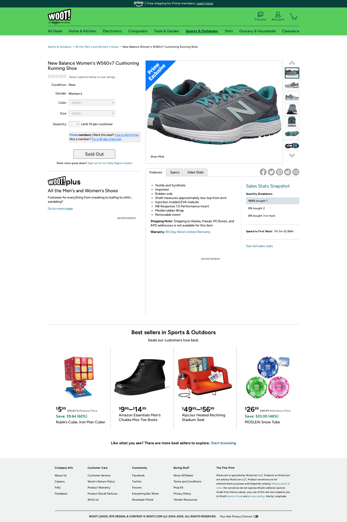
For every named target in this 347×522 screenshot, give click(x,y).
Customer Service (99, 475)
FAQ (57, 487)
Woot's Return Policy (101, 481)
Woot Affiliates (183, 475)
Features (155, 172)
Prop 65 (178, 487)
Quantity (59, 124)
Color (62, 103)
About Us (61, 475)
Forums (260, 16)
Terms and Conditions (187, 481)
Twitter (137, 481)
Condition (58, 85)
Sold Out (94, 154)
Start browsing (223, 443)
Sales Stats (195, 172)
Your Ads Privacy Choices (236, 516)
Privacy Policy (182, 493)
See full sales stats (259, 246)
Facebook (138, 475)
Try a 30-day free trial (106, 139)
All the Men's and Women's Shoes (97, 46)
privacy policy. (256, 496)
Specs (175, 172)
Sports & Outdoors (59, 46)
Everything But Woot (145, 493)
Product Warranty (99, 487)
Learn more (205, 3)
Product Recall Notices (102, 493)
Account (278, 16)
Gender (60, 93)
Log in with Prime (126, 135)
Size (63, 113)
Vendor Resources (185, 499)
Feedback (61, 493)
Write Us (93, 499)
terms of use (235, 496)
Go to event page (60, 209)
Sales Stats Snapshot (268, 186)
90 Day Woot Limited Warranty (188, 232)
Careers (60, 481)
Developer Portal (142, 499)
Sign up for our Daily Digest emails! (110, 163)
